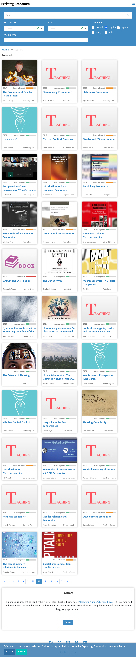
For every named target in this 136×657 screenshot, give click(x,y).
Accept (21, 651)
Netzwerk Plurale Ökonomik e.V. (96, 602)
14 (56, 581)
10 (33, 581)
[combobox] (46, 40)
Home (5, 49)
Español (124, 27)
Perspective (10, 22)
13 (51, 581)
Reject (9, 651)
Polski (111, 32)
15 (62, 581)
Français (99, 32)
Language (97, 22)
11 (39, 581)
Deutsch (99, 27)
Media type (10, 35)
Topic (51, 22)
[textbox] (46, 40)
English (112, 27)
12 (45, 581)
